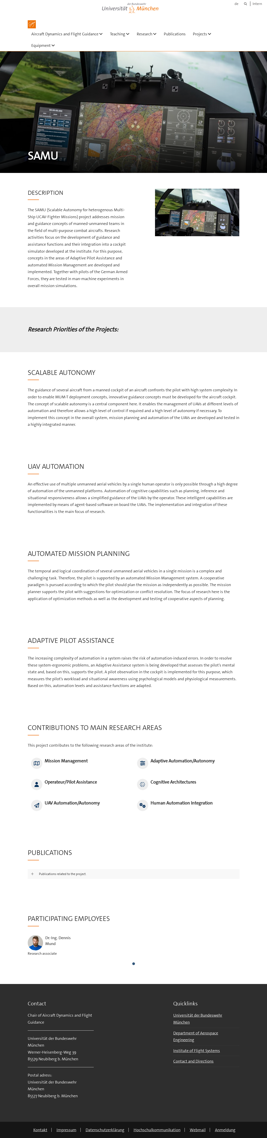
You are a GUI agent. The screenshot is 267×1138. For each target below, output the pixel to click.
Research (148, 34)
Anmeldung (225, 1130)
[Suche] (245, 3)
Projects (204, 34)
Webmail (198, 1130)
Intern (257, 3)
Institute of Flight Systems (196, 1050)
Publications (175, 34)
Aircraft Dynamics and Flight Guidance (68, 34)
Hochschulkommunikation (157, 1130)
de (236, 3)
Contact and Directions (193, 1061)
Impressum (66, 1130)
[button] (134, 874)
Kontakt (40, 1130)
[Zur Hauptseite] (32, 24)
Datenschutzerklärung (105, 1130)
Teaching (121, 34)
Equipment (45, 45)
